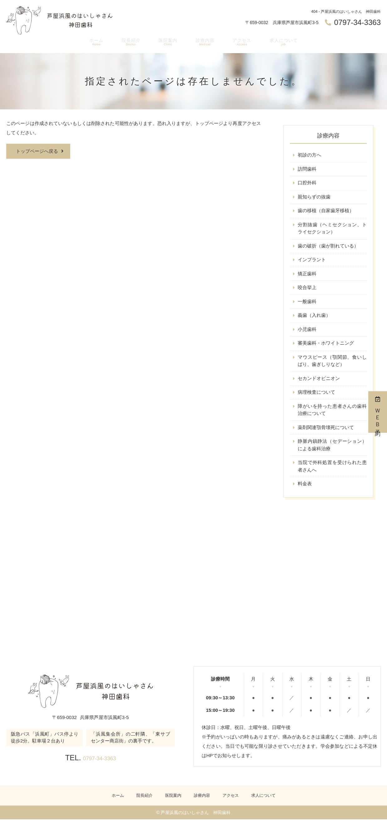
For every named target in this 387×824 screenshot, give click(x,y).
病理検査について (316, 395)
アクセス (242, 42)
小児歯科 (307, 331)
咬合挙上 (307, 289)
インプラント (312, 261)
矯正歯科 (307, 275)
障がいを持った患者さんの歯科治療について (332, 413)
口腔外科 (307, 183)
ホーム (92, 42)
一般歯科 (307, 303)
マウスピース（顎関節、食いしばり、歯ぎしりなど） (332, 363)
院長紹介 (128, 42)
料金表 (305, 488)
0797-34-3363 (99, 761)
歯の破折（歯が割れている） (328, 247)
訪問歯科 (307, 169)
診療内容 (204, 42)
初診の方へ (309, 155)
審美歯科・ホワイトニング (326, 345)
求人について (286, 42)
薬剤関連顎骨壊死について (326, 430)
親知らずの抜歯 (314, 197)
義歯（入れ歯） (314, 317)
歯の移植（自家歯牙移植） (326, 211)
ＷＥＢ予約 (378, 412)
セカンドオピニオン (319, 381)
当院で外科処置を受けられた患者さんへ (332, 470)
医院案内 (166, 42)
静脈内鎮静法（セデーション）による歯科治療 (332, 448)
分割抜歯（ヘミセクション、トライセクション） (332, 229)
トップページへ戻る (37, 151)
